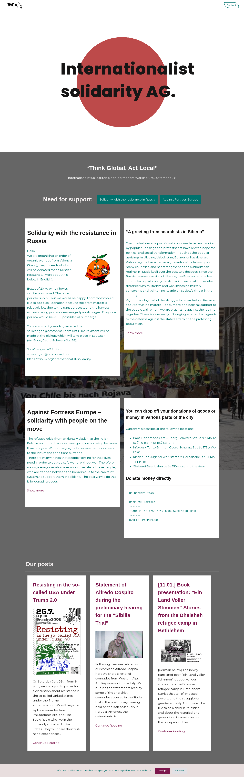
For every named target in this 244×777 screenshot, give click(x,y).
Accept (162, 770)
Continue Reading (46, 742)
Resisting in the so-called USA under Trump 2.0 (56, 592)
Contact (231, 5)
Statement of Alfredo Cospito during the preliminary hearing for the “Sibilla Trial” (119, 604)
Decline (179, 770)
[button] (134, 333)
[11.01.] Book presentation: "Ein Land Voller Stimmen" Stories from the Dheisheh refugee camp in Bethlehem (180, 607)
